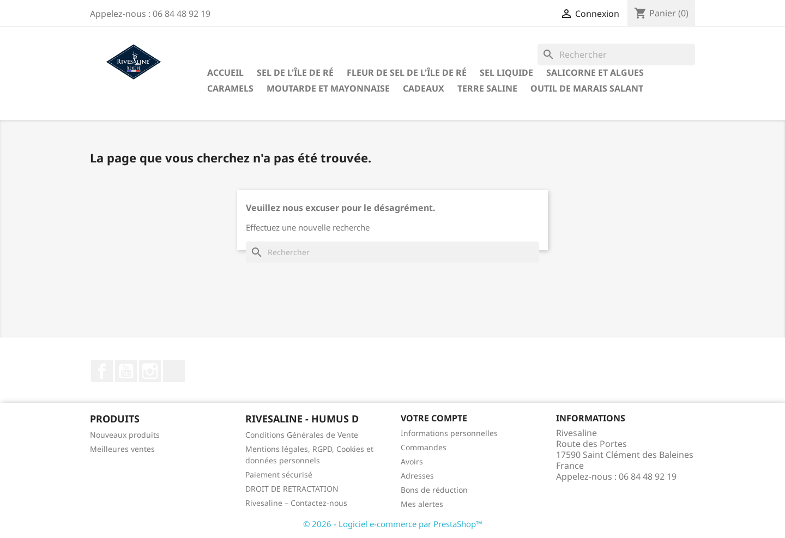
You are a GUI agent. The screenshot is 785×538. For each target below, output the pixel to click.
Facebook (102, 371)
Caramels (230, 88)
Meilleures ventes (122, 449)
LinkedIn (174, 371)
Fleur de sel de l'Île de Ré (407, 72)
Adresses (417, 475)
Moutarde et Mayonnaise (328, 88)
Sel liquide (506, 72)
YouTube (126, 371)
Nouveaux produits (125, 435)
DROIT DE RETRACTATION (292, 488)
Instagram (150, 371)
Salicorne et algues (595, 72)
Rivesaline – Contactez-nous (296, 503)
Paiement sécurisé (278, 474)
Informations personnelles (449, 433)
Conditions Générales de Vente (301, 435)
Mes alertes (422, 504)
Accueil (225, 72)
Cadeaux (423, 88)
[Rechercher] (616, 54)
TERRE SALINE (487, 88)
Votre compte (434, 418)
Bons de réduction (434, 490)
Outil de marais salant (586, 88)
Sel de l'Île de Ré (295, 72)
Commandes (423, 447)
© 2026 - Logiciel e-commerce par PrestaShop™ (392, 523)
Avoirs (412, 461)
